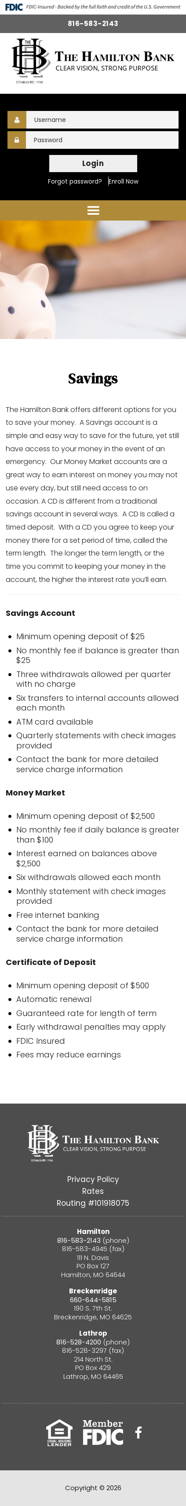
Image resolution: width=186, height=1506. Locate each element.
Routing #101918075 (93, 1203)
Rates (93, 1191)
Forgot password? (75, 181)
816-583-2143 (93, 23)
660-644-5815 (93, 1299)
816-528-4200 (79, 1342)
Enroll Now (124, 181)
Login (93, 163)
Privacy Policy (93, 1179)
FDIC (103, 1432)
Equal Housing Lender (59, 1432)
